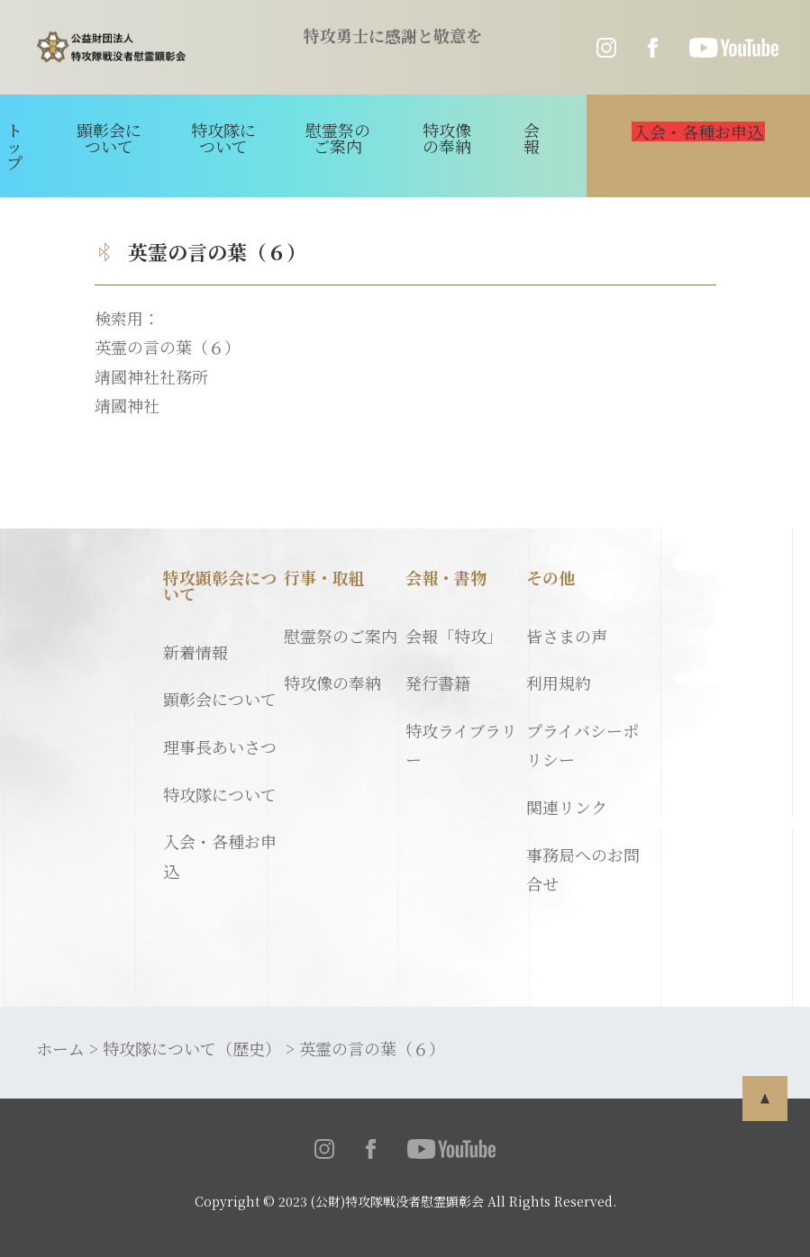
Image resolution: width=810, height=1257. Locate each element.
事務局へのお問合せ (583, 869)
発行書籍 (437, 682)
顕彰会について (109, 138)
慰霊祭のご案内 (337, 138)
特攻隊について (223, 138)
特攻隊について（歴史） (192, 1048)
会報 (531, 138)
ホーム (60, 1048)
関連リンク (566, 806)
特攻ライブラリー (461, 745)
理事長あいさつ (220, 746)
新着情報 (195, 652)
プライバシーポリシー (582, 745)
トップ (14, 146)
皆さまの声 (566, 635)
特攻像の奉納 (447, 138)
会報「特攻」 (454, 635)
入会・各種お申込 (220, 855)
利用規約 (558, 682)
